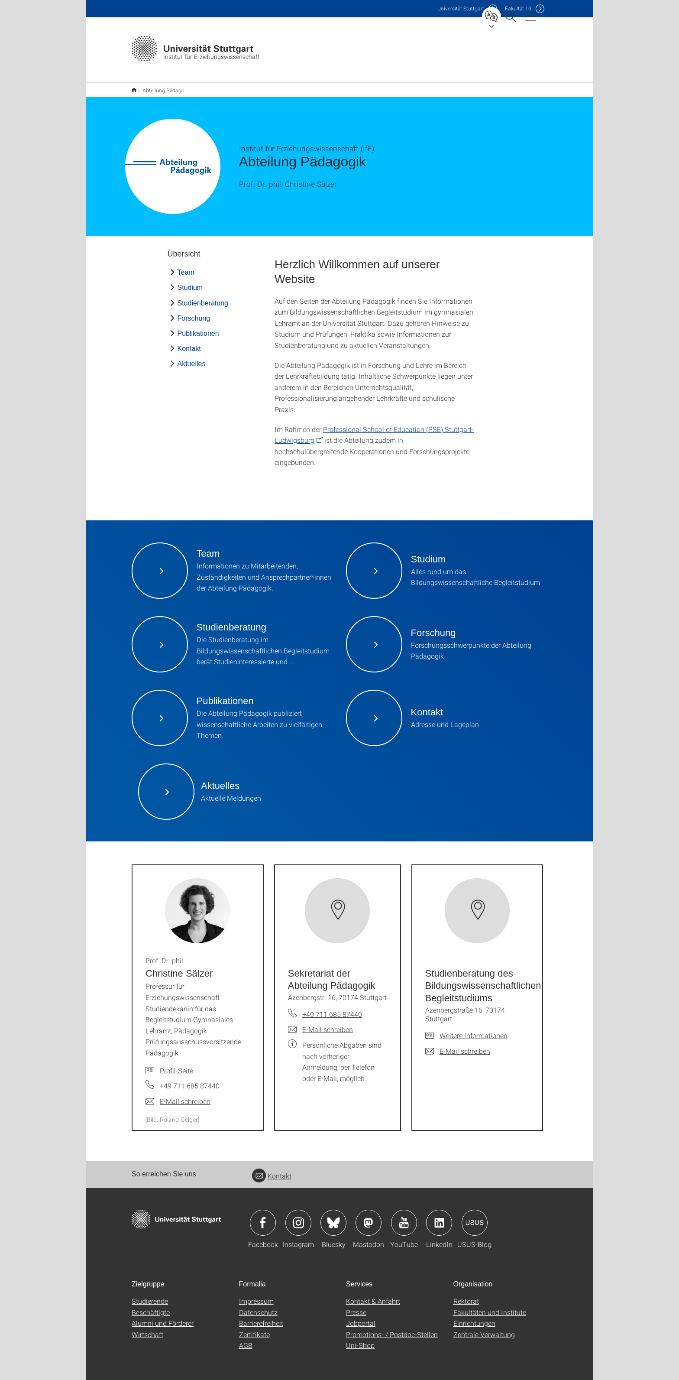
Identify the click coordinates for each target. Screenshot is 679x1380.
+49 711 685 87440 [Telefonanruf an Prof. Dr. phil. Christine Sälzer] (190, 1080)
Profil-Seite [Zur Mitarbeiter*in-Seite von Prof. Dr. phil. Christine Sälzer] (176, 1064)
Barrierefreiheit (261, 1317)
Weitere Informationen (474, 1029)
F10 (518, 8)
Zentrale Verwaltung (484, 1328)
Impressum (256, 1295)
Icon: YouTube (404, 1217)
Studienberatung (203, 297)
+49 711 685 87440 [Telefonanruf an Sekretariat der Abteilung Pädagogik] (332, 1008)
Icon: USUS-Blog (475, 1217)
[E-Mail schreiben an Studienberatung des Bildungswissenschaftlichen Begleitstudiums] (457, 1045)
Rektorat (466, 1295)
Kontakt (189, 343)
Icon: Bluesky (333, 1217)
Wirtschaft (147, 1328)
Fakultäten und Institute (489, 1306)
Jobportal (360, 1317)
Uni (460, 8)
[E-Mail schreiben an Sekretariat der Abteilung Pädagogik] (320, 1023)
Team (186, 266)
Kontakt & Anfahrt (373, 1295)
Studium (190, 282)
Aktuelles (192, 358)
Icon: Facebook (263, 1217)
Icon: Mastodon (369, 1217)
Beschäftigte (151, 1306)
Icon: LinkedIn (439, 1217)
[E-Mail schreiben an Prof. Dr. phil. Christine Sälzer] (178, 1095)
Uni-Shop (360, 1339)
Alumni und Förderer (163, 1317)
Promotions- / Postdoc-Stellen (392, 1328)
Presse (356, 1306)
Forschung (194, 312)
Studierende (150, 1295)
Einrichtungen (474, 1317)
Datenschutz (258, 1306)
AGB (245, 1339)
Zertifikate (254, 1328)
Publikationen (198, 327)
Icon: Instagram (298, 1217)
